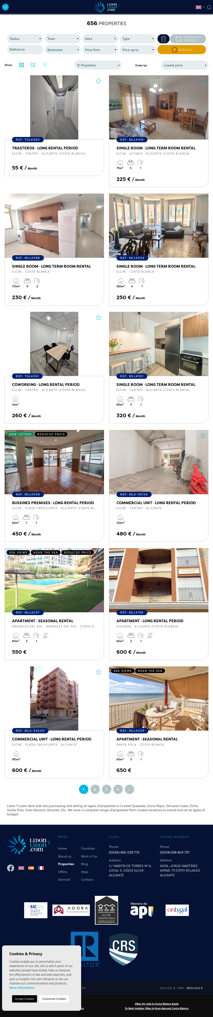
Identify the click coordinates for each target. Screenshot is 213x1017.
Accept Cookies (24, 999)
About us (64, 856)
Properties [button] (66, 864)
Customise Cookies (54, 999)
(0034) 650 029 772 (124, 852)
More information (22, 988)
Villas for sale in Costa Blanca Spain (157, 1004)
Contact (87, 879)
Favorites (88, 848)
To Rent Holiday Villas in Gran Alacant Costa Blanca (156, 1008)
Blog (84, 864)
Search (181, 49)
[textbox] (26, 38)
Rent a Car (89, 856)
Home (62, 848)
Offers (62, 872)
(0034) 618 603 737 (174, 852)
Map (84, 872)
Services (64, 879)
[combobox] (25, 38)
